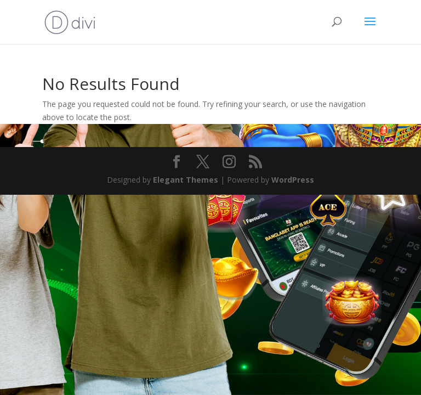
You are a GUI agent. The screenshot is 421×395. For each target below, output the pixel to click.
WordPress (292, 179)
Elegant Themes (185, 179)
